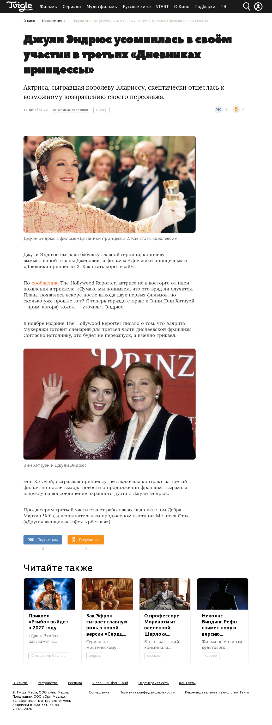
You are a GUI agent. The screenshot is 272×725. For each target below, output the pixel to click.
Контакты (187, 682)
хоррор (95, 655)
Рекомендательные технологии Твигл (217, 692)
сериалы (154, 655)
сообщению (45, 283)
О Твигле (20, 682)
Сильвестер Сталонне (50, 655)
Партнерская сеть (153, 682)
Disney (101, 109)
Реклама (75, 682)
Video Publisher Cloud (110, 682)
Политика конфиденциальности (147, 692)
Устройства (48, 682)
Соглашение (99, 692)
